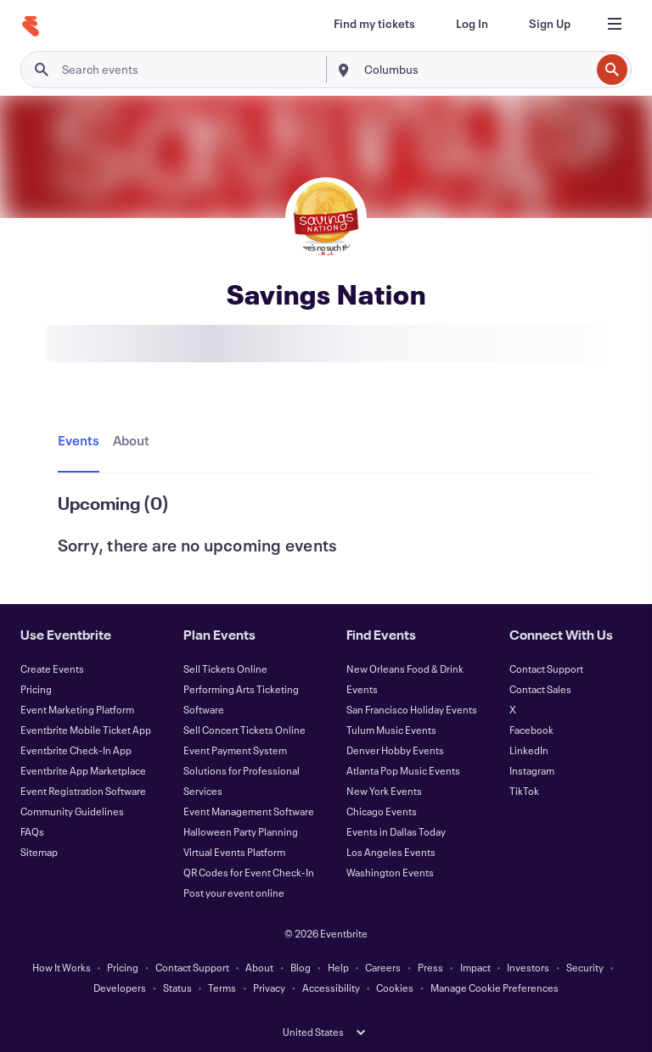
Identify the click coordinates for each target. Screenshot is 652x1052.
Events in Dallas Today (396, 831)
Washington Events (390, 872)
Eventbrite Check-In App (76, 750)
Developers (119, 987)
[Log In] (472, 24)
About (259, 967)
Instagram (531, 770)
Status (177, 987)
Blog (300, 967)
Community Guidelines (72, 811)
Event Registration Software (83, 790)
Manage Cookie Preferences (494, 987)
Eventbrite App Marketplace (83, 770)
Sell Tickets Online (225, 668)
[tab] (82, 441)
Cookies (394, 987)
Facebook (531, 729)
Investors (528, 967)
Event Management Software (248, 811)
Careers (383, 967)
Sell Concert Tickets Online (244, 729)
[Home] (30, 26)
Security (585, 967)
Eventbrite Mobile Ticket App (85, 729)
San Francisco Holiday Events (411, 709)
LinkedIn (528, 750)
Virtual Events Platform (234, 852)
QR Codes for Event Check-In (248, 872)
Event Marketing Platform (77, 709)
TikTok (524, 790)
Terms (222, 987)
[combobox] (475, 69)
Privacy (269, 987)
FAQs (32, 831)
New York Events (384, 790)
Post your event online (233, 892)
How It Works (61, 967)
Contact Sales (540, 689)
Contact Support (546, 668)
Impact (475, 967)
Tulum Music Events (391, 729)
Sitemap (39, 852)
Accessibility (331, 987)
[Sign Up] (549, 24)
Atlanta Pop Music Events (403, 770)
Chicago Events (381, 811)
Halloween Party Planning (240, 831)
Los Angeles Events (391, 852)
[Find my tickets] (374, 24)
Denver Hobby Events (395, 750)
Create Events (52, 668)
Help (338, 967)
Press (430, 967)
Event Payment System (235, 750)
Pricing (36, 689)
